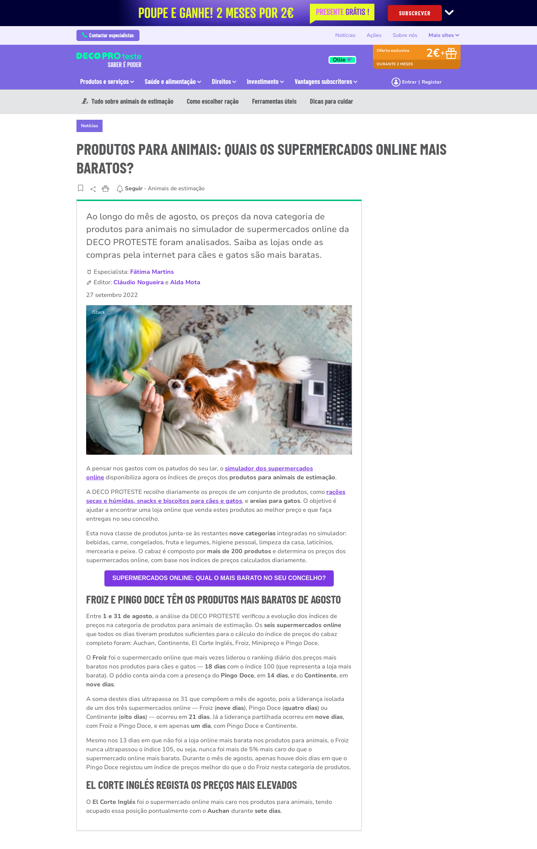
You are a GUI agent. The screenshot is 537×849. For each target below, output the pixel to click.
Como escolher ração (213, 101)
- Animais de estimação (160, 188)
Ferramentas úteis (274, 101)
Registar (432, 82)
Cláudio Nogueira (138, 282)
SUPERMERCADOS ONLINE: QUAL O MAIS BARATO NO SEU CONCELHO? (219, 578)
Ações (374, 35)
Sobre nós (405, 35)
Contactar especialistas (108, 35)
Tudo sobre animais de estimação (127, 101)
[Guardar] (80, 188)
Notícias (345, 35)
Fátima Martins (152, 272)
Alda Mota (185, 282)
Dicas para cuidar (331, 101)
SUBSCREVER (415, 12)
